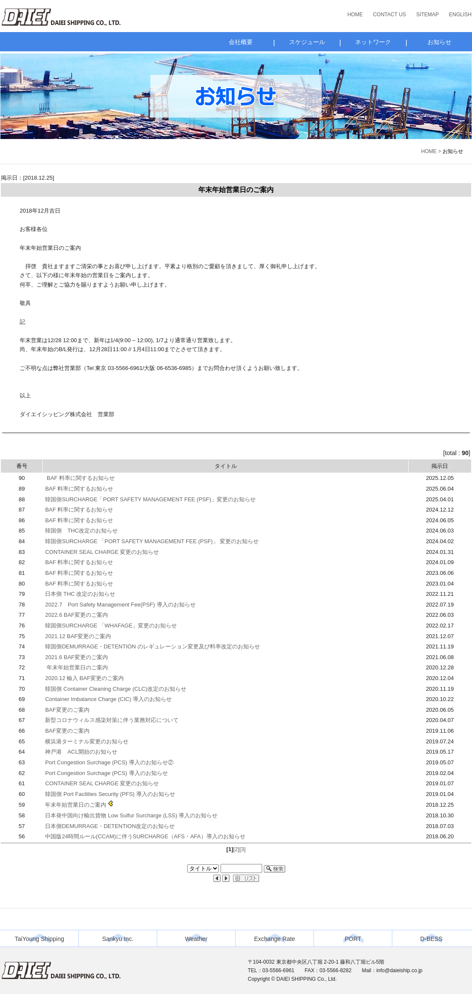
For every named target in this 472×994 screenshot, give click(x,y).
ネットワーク (373, 41)
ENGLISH (460, 15)
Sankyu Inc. (117, 938)
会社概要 (241, 41)
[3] (242, 849)
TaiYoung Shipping (39, 938)
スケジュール (307, 41)
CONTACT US (389, 15)
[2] (236, 849)
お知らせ (439, 41)
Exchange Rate (274, 938)
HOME (355, 15)
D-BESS (431, 938)
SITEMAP (427, 15)
